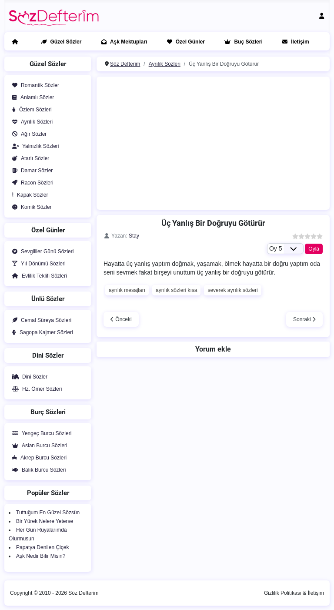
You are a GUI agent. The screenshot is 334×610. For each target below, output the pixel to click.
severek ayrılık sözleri (232, 290)
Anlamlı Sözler (31, 97)
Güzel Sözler (59, 42)
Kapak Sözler (28, 195)
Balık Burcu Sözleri (37, 470)
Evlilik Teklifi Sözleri (38, 276)
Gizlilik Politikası (282, 593)
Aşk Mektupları (122, 42)
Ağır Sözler (28, 134)
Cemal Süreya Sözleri (40, 320)
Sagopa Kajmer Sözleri (41, 332)
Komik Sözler (30, 207)
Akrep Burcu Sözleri (38, 458)
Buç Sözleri (241, 42)
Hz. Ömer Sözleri (35, 389)
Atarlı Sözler (29, 158)
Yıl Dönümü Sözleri (37, 264)
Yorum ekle (213, 349)
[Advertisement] (217, 142)
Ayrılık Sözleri (31, 122)
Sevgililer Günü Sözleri (41, 251)
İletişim (294, 42)
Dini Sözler (28, 377)
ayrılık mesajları (127, 290)
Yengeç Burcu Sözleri (40, 433)
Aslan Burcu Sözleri (38, 445)
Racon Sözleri (31, 183)
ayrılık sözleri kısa (176, 290)
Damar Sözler (31, 171)
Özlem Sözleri (30, 110)
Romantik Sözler (34, 85)
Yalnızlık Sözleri (34, 146)
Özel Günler (184, 42)
